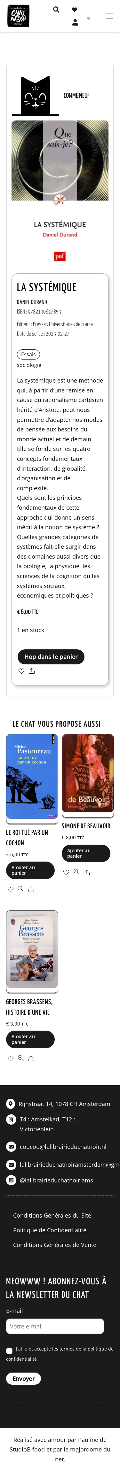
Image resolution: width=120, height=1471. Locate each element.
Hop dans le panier (50, 657)
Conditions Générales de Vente (54, 1245)
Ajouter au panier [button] (23, 870)
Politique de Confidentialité (49, 1230)
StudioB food (27, 1449)
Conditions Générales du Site (52, 1215)
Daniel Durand (32, 302)
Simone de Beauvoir (86, 826)
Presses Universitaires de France (63, 324)
